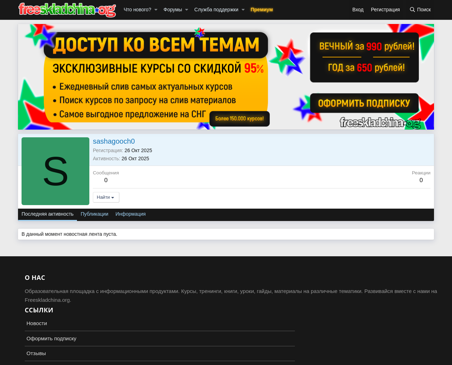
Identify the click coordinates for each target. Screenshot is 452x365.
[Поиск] (420, 10)
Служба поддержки (216, 9)
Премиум (262, 9)
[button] (156, 10)
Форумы (172, 9)
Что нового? (137, 9)
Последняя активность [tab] (47, 214)
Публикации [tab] (94, 214)
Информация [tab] (130, 214)
